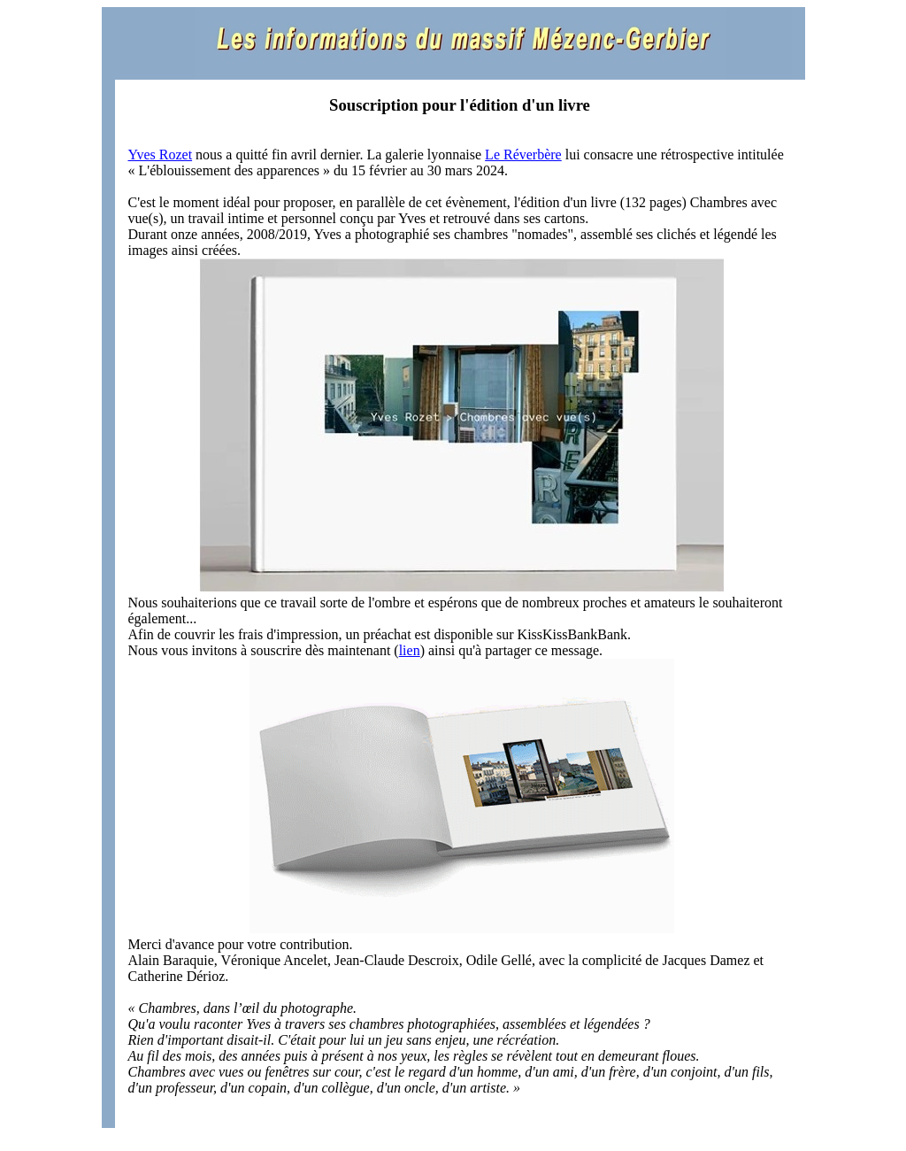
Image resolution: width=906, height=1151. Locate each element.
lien (409, 650)
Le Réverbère (523, 154)
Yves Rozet (160, 154)
